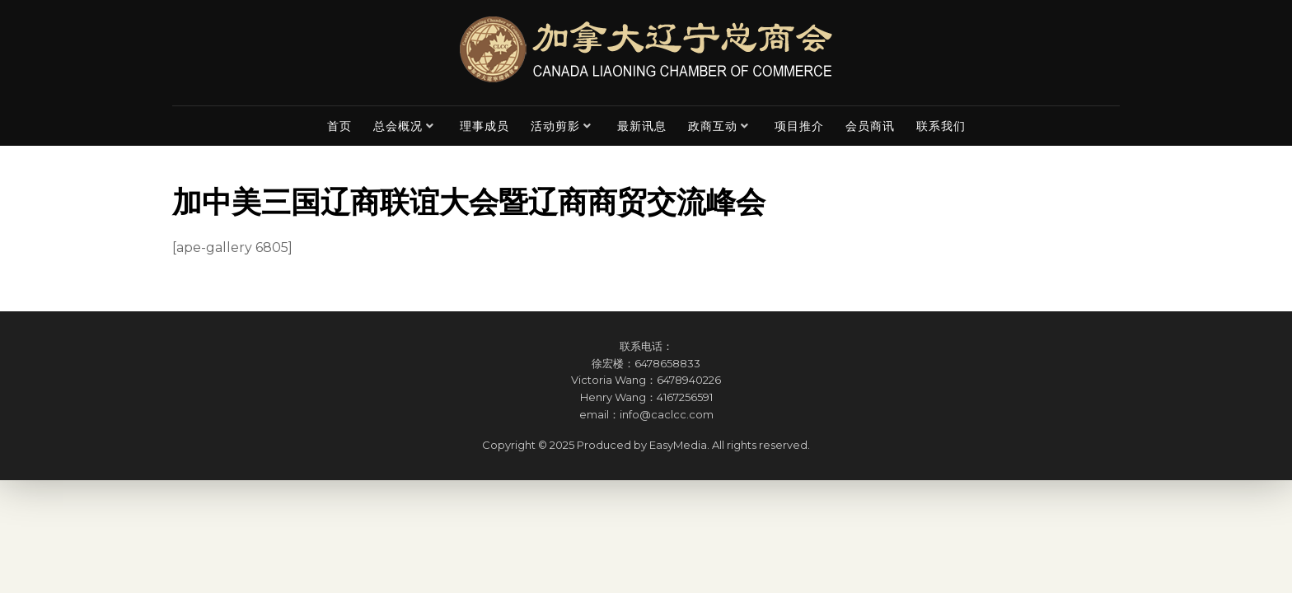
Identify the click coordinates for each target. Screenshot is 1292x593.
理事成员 (484, 126)
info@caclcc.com (667, 414)
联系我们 (941, 126)
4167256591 (685, 397)
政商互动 (712, 126)
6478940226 (689, 379)
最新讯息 (642, 126)
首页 (339, 126)
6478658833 (667, 363)
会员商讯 (870, 126)
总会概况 (398, 126)
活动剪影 (555, 126)
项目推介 (799, 126)
